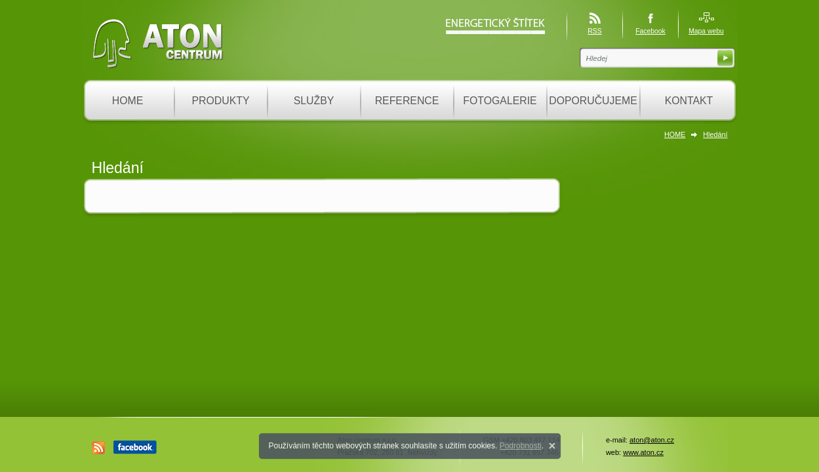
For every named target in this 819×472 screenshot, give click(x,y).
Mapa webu (706, 31)
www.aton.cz (643, 452)
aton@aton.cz (651, 440)
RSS (594, 31)
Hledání (715, 134)
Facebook (650, 31)
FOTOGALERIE (499, 100)
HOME (128, 100)
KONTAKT (689, 100)
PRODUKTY (221, 100)
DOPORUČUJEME (593, 100)
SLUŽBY (314, 100)
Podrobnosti (521, 445)
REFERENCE (407, 100)
